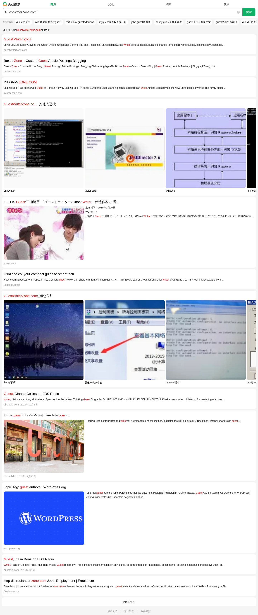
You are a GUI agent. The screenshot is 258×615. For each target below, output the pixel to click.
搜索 (249, 12)
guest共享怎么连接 (226, 22)
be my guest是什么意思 (169, 22)
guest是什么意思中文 (199, 22)
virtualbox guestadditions (80, 22)
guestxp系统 (23, 22)
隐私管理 (129, 611)
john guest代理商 (140, 22)
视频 (226, 4)
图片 (169, 4)
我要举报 (146, 611)
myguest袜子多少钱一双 (112, 22)
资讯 (111, 4)
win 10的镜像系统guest (48, 22)
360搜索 (12, 4)
